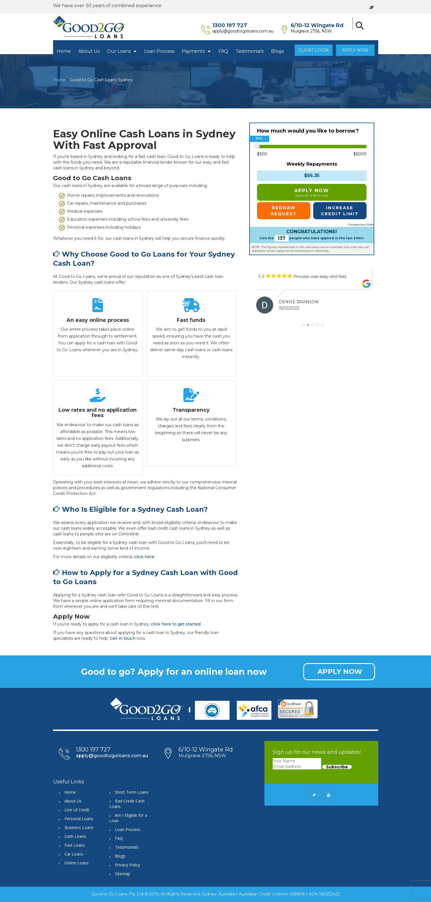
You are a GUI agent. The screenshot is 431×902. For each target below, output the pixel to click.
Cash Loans (75, 836)
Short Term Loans (132, 792)
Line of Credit (76, 809)
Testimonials (250, 51)
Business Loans (79, 827)
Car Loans (73, 854)
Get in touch (122, 638)
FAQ (223, 51)
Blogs (277, 51)
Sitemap (122, 873)
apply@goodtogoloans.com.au (250, 31)
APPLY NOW (339, 671)
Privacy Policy (127, 865)
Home (64, 51)
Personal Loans (78, 818)
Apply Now (355, 50)
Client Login (313, 50)
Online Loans (76, 863)
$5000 (360, 154)
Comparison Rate (361, 224)
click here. (144, 556)
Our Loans (122, 51)
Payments (196, 51)
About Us (89, 51)
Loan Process (159, 51)
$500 (262, 154)
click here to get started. (176, 624)
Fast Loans (74, 845)
